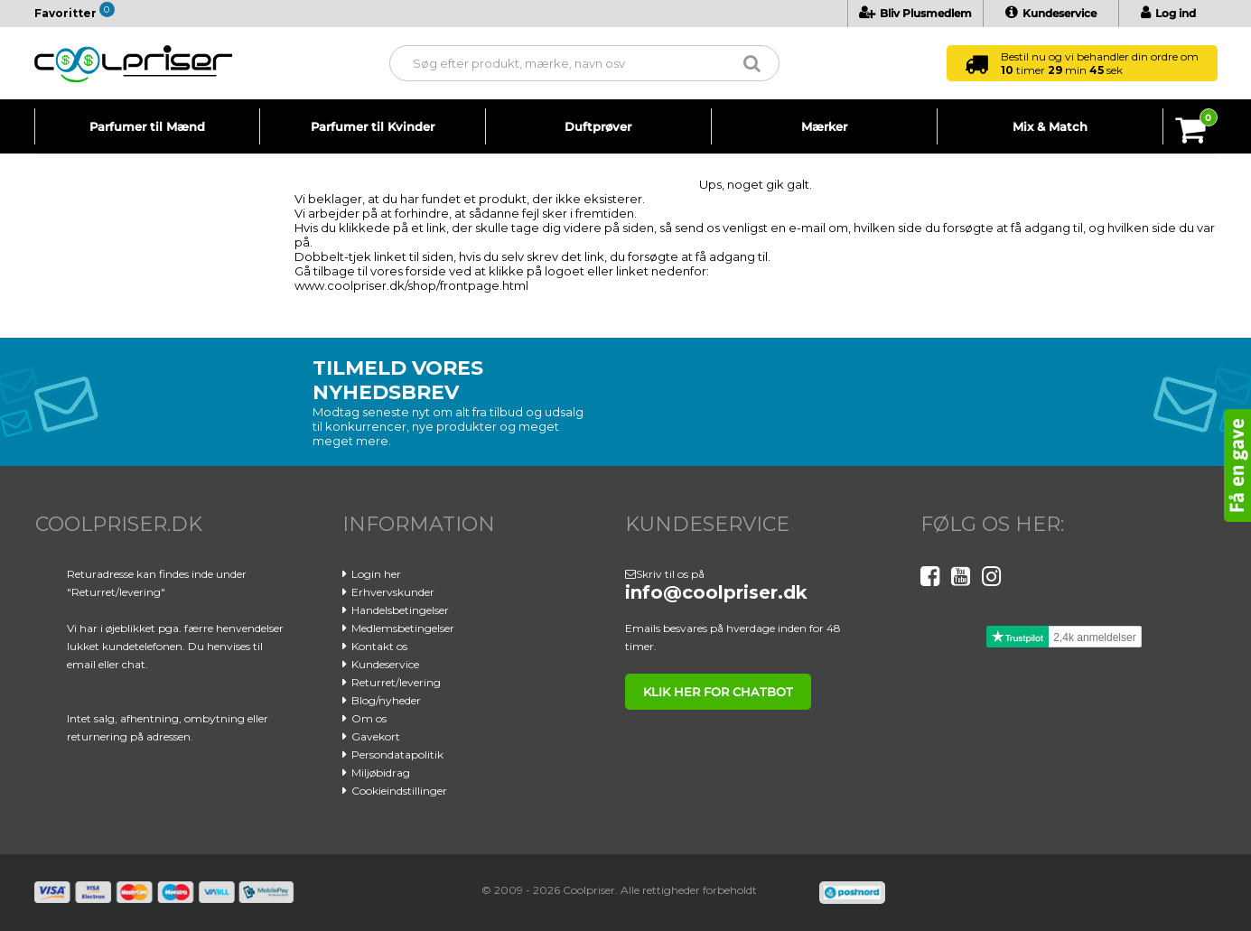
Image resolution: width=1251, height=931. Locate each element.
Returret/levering (396, 682)
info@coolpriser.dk (716, 592)
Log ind (1168, 13)
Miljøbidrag (380, 772)
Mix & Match (1050, 126)
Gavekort (375, 736)
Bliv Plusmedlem (915, 13)
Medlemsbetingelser (402, 628)
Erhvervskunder (392, 592)
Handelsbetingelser (400, 610)
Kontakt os (379, 646)
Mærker (824, 126)
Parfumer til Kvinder (372, 126)
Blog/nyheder (386, 700)
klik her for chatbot (718, 691)
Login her (376, 574)
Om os (369, 718)
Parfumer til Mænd (147, 126)
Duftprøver (598, 126)
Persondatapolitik (397, 754)
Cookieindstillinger (399, 790)
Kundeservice (1051, 13)
